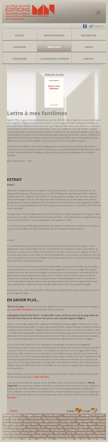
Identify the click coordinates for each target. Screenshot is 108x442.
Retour (14, 410)
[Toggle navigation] (98, 12)
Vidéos (89, 47)
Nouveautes (88, 35)
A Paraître (19, 47)
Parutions (54, 47)
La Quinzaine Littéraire (54, 58)
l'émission (11, 397)
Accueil (19, 35)
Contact (88, 58)
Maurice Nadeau (54, 35)
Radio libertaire (41, 376)
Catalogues (19, 58)
